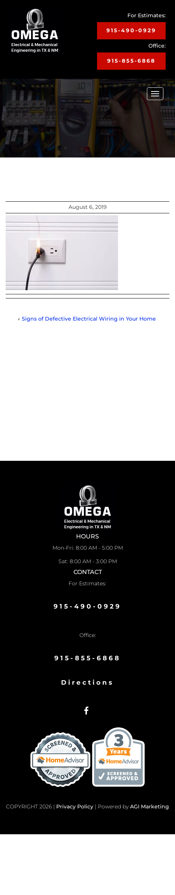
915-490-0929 (131, 30)
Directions (87, 682)
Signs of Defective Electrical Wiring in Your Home (89, 318)
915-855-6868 (131, 60)
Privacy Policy (74, 806)
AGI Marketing (149, 806)
